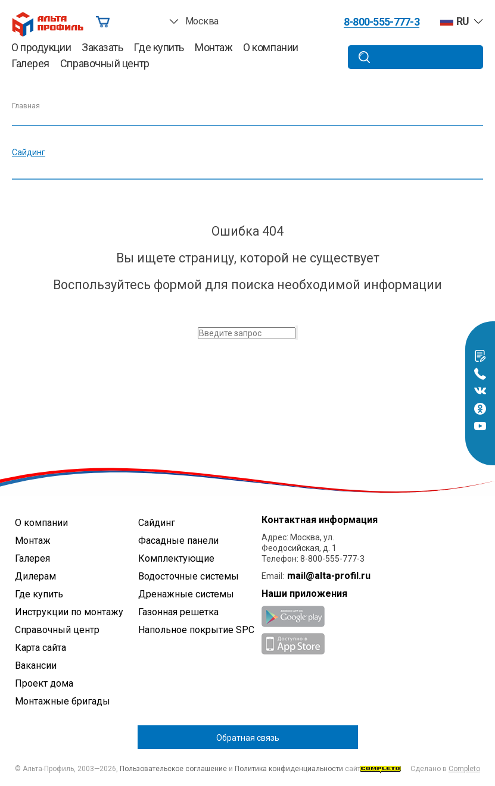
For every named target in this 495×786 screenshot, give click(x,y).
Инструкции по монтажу (69, 612)
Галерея (30, 64)
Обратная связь (247, 738)
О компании (270, 48)
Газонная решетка (178, 612)
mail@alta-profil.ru (329, 575)
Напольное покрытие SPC (196, 629)
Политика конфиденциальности (289, 769)
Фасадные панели (178, 540)
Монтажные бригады (62, 701)
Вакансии (36, 665)
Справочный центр (105, 64)
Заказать (102, 48)
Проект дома (44, 683)
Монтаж (213, 48)
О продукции (41, 48)
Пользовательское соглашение (173, 769)
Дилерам (35, 576)
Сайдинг (28, 152)
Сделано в (420, 769)
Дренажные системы (186, 594)
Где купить (158, 48)
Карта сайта (40, 647)
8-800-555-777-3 (381, 22)
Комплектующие (176, 558)
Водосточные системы (188, 576)
